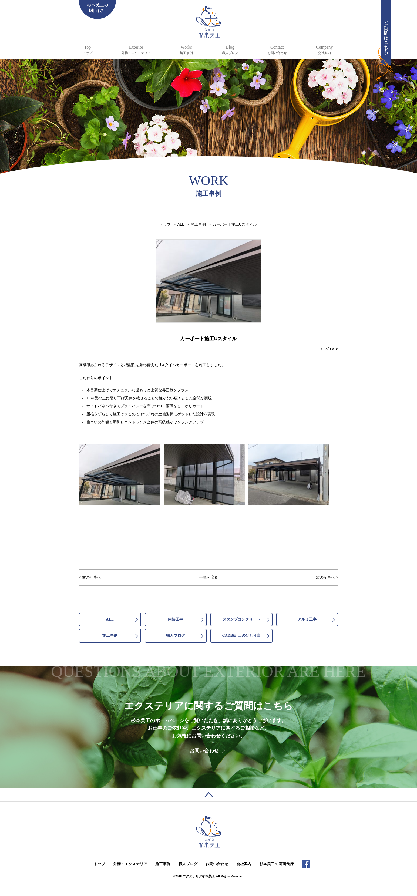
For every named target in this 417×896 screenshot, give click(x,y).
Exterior (136, 50)
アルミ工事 (307, 619)
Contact (277, 50)
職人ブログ (175, 636)
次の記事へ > (327, 577)
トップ (99, 864)
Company (324, 50)
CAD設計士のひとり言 (241, 636)
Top (87, 50)
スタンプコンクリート (241, 619)
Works (186, 50)
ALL (110, 619)
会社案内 (243, 864)
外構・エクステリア (130, 864)
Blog (230, 50)
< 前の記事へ (90, 577)
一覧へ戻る (208, 577)
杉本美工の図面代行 (277, 864)
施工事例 (109, 636)
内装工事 (175, 619)
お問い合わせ (204, 750)
